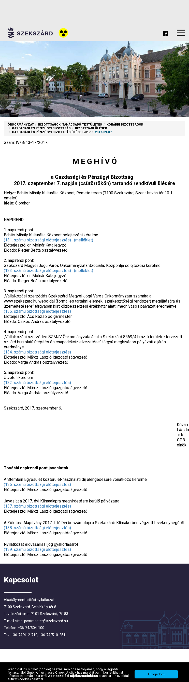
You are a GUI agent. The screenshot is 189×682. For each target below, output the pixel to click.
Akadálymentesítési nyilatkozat (29, 600)
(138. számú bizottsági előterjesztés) (37, 527)
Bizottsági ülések (91, 128)
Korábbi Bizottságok (125, 124)
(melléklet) (83, 240)
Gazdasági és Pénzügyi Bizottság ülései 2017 (51, 132)
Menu (181, 33)
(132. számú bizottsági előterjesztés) (37, 382)
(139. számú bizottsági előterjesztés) (37, 549)
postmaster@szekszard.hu (46, 621)
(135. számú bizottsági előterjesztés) (37, 311)
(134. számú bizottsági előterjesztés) (37, 352)
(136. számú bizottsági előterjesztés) (37, 484)
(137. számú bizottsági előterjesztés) (37, 506)
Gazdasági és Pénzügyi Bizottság (41, 128)
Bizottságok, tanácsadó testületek (70, 124)
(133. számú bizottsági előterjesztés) (37, 270)
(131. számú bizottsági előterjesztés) (37, 240)
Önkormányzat (21, 124)
